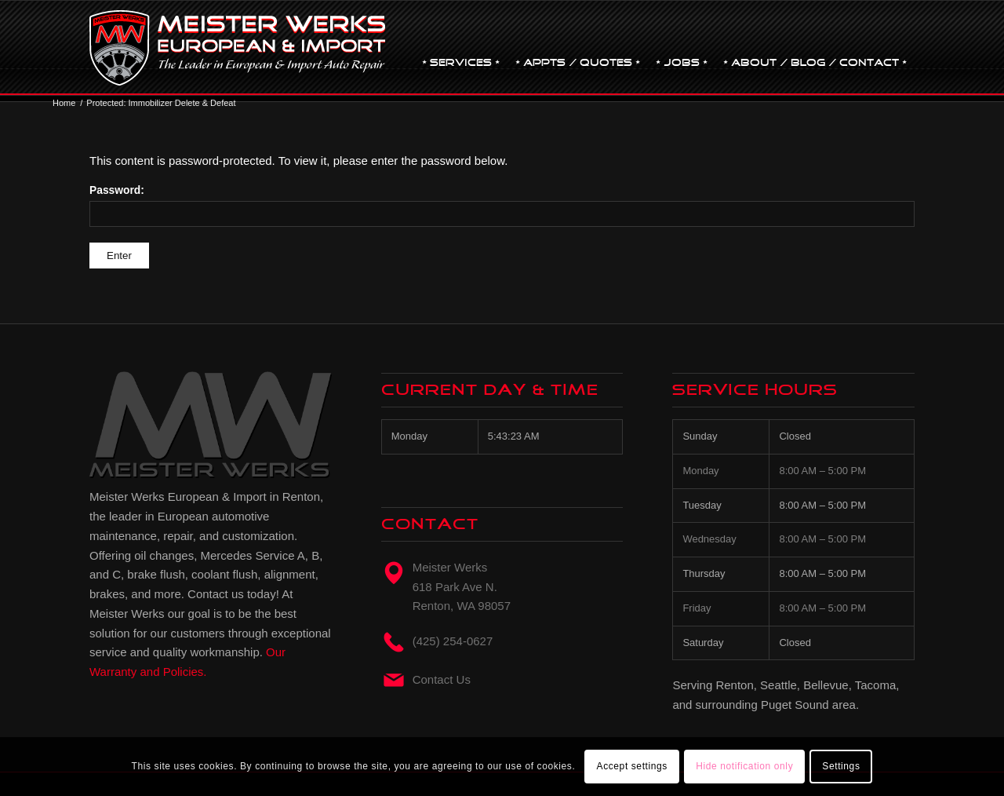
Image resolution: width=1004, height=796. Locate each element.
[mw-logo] (237, 48)
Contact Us (442, 679)
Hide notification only (744, 766)
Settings (841, 766)
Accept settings (632, 766)
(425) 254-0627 (453, 641)
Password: (502, 205)
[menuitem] (460, 48)
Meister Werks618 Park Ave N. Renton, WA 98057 (462, 586)
